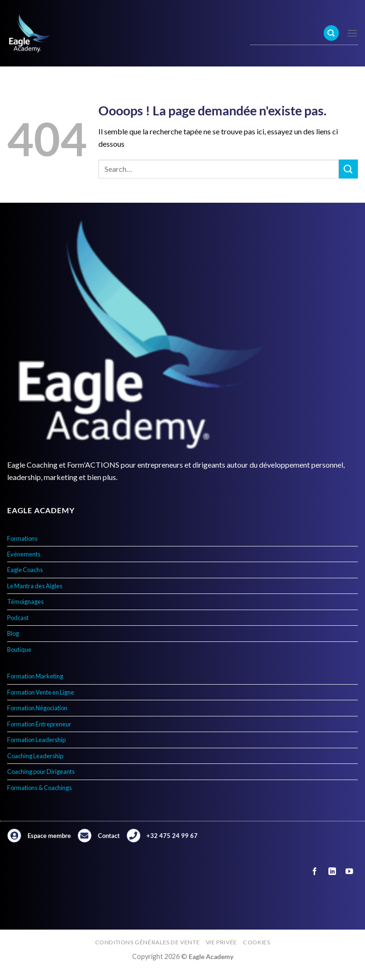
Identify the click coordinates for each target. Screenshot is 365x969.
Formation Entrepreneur (39, 724)
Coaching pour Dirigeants (41, 771)
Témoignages (25, 601)
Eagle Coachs (25, 570)
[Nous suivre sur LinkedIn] (332, 871)
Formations (22, 538)
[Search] (331, 33)
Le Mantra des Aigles (34, 586)
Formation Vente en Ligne (40, 692)
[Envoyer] (348, 169)
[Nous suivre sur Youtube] (349, 871)
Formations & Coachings (39, 787)
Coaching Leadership (35, 756)
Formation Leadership (36, 739)
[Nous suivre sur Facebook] (315, 871)
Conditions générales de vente (147, 942)
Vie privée (221, 942)
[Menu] (352, 33)
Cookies (256, 942)
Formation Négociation (37, 708)
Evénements (23, 554)
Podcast (18, 617)
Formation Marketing (35, 676)
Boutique (19, 649)
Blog (13, 633)
